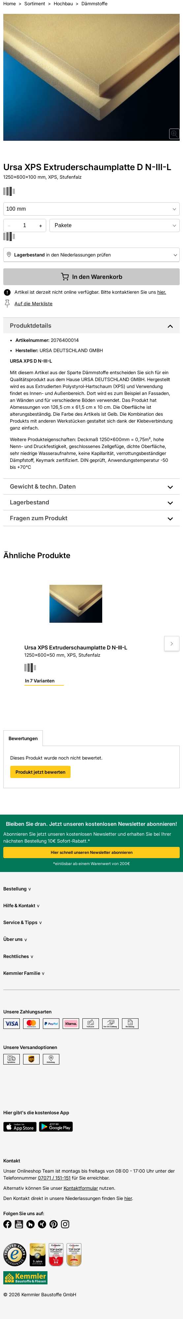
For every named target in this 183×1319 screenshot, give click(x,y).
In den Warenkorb (91, 277)
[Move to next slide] (171, 643)
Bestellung (17, 888)
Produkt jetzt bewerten (40, 772)
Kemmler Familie (24, 973)
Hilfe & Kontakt (21, 905)
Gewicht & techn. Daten (43, 486)
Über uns (15, 939)
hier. (161, 292)
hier (128, 1198)
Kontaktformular (81, 1188)
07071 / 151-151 (54, 1178)
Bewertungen (23, 738)
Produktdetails (30, 325)
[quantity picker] (24, 225)
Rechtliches (18, 956)
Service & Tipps (22, 922)
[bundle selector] (114, 225)
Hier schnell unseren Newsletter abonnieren (92, 852)
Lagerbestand (29, 502)
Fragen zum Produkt (38, 518)
